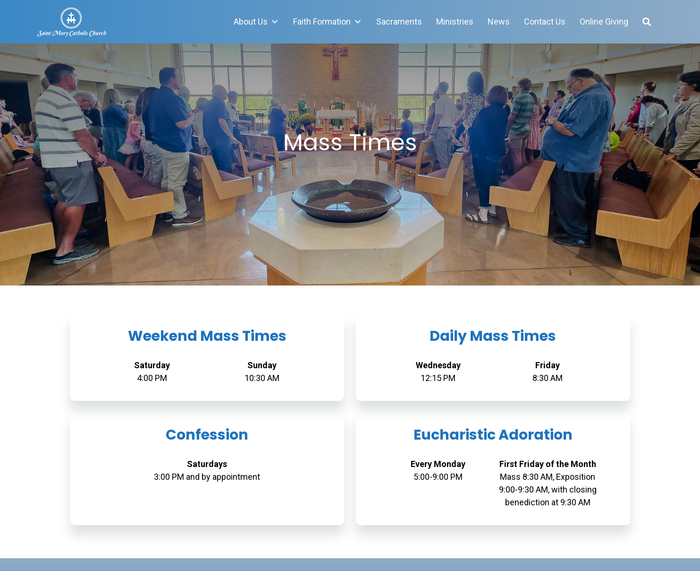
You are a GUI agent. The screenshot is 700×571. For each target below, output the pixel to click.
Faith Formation (327, 21)
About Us (256, 21)
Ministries (454, 21)
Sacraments (399, 21)
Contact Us (544, 21)
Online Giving (604, 21)
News (499, 21)
